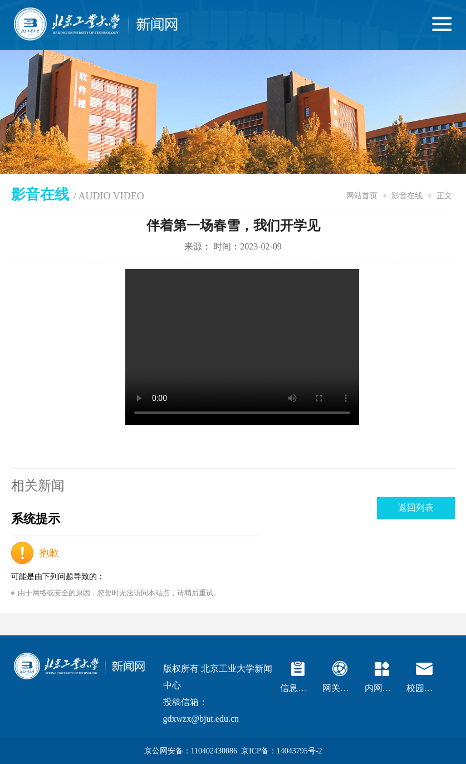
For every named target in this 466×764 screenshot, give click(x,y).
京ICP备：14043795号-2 (281, 751)
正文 (444, 196)
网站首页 (361, 196)
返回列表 (416, 507)
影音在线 (407, 196)
